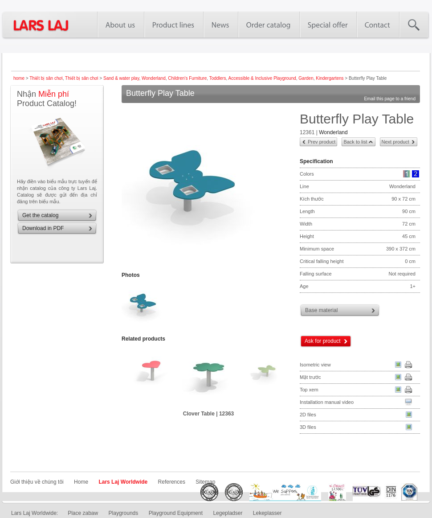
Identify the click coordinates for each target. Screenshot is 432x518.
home (18, 78)
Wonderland (154, 78)
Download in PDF (43, 228)
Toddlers (217, 78)
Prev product (321, 141)
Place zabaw (83, 513)
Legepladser (227, 513)
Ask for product (323, 341)
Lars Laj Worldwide (122, 482)
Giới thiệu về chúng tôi (37, 482)
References (171, 482)
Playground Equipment (176, 513)
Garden (305, 78)
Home (81, 482)
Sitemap (205, 482)
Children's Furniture (187, 78)
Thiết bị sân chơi (45, 78)
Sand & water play (121, 78)
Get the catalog (40, 215)
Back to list (355, 141)
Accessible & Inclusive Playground (262, 78)
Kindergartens (329, 78)
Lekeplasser (267, 513)
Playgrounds (124, 513)
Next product (395, 141)
